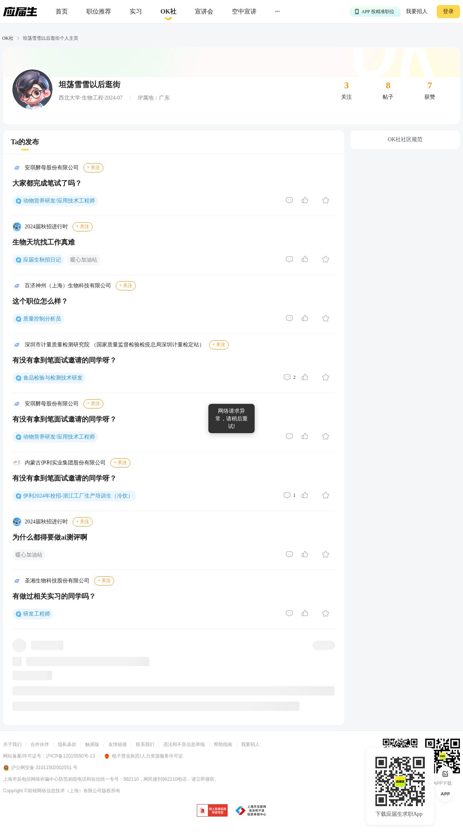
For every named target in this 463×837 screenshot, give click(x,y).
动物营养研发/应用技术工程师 (59, 201)
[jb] (212, 811)
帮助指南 (223, 744)
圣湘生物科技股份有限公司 (57, 581)
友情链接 (117, 744)
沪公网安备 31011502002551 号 (40, 768)
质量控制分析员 (42, 319)
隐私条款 (67, 744)
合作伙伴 (39, 744)
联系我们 (145, 744)
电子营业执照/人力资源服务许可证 (143, 756)
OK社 (8, 38)
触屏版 (92, 744)
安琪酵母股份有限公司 (52, 167)
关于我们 (12, 744)
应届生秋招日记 (42, 260)
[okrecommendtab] (168, 12)
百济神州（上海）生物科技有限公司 (68, 286)
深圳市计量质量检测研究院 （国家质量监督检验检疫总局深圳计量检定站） (114, 345)
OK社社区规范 (405, 139)
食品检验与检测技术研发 (53, 378)
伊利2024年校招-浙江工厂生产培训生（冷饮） (78, 496)
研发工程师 (36, 614)
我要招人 (417, 11)
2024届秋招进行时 (46, 227)
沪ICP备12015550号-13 (70, 756)
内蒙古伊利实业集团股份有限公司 (65, 463)
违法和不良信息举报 (184, 744)
